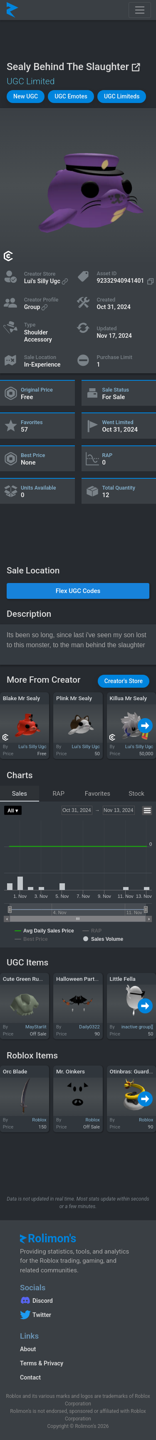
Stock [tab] (136, 793)
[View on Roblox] (136, 67)
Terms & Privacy (41, 1363)
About (28, 1349)
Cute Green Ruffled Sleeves (37, 978)
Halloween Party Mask (84, 978)
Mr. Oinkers (70, 1071)
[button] (26, 96)
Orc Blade (15, 1071)
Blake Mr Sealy (21, 698)
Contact (30, 1377)
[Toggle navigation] (140, 10)
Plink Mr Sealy (74, 698)
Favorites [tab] (97, 793)
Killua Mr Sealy (128, 698)
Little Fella (122, 978)
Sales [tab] (19, 793)
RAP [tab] (58, 793)
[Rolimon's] (12, 10)
